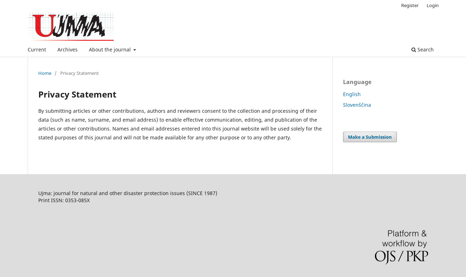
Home (44, 73)
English (352, 94)
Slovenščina (357, 104)
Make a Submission (370, 137)
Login (433, 5)
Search (422, 49)
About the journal (110, 49)
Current (37, 49)
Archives (67, 49)
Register (410, 5)
